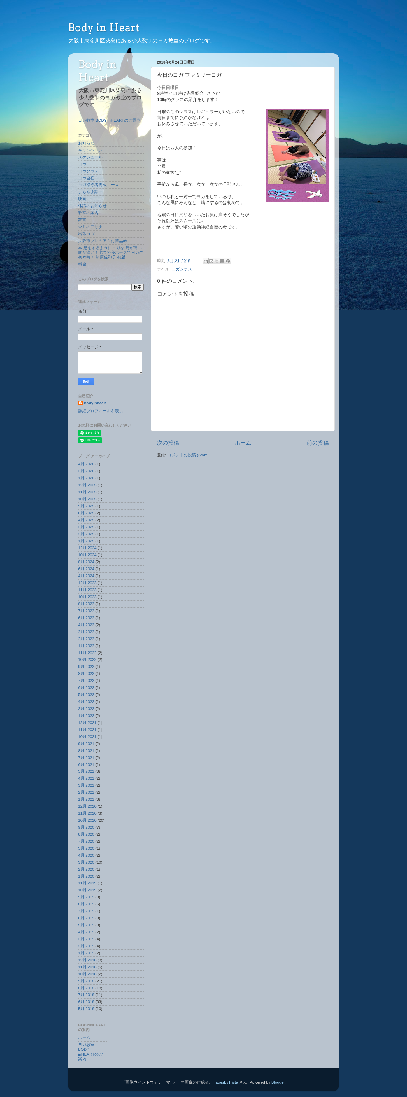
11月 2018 (87, 967)
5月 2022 (86, 694)
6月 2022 (86, 687)
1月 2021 (86, 799)
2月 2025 (86, 534)
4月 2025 (86, 520)
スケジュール (90, 157)
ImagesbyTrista (224, 1082)
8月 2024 (86, 562)
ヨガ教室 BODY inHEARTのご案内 (109, 120)
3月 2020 (86, 862)
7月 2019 (86, 911)
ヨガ (82, 164)
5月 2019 (86, 925)
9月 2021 (86, 743)
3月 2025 (86, 527)
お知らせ (86, 143)
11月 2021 (87, 729)
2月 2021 (86, 792)
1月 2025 (86, 541)
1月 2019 (86, 953)
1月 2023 (86, 646)
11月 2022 (87, 653)
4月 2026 (86, 464)
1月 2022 (86, 715)
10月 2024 (87, 555)
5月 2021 (86, 771)
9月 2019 (86, 897)
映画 (82, 199)
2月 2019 (86, 946)
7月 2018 (86, 995)
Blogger (278, 1082)
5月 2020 (86, 848)
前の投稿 (318, 443)
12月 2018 (87, 960)
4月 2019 (86, 932)
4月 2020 (86, 855)
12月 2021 (87, 722)
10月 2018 (87, 974)
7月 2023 (86, 611)
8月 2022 (86, 673)
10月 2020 (87, 820)
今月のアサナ (90, 227)
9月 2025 (86, 506)
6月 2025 (86, 513)
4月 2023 (86, 625)
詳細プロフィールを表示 (100, 411)
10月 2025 (87, 499)
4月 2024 (86, 576)
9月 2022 (86, 666)
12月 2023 (87, 583)
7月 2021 (86, 757)
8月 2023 (86, 604)
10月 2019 (87, 890)
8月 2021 (86, 750)
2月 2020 (86, 869)
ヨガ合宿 (86, 178)
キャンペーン (90, 150)
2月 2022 (86, 708)
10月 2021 (87, 736)
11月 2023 (87, 590)
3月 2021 (86, 785)
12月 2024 (87, 548)
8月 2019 (86, 904)
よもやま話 (88, 192)
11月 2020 (87, 813)
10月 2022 (87, 659)
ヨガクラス (182, 269)
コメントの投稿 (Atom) (188, 455)
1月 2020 (86, 876)
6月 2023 (86, 618)
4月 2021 (86, 778)
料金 (82, 264)
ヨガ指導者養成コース (98, 185)
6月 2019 (86, 918)
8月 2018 (86, 988)
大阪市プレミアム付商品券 (102, 241)
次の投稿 (168, 443)
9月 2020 (86, 827)
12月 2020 (87, 806)
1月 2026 (86, 478)
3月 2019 (86, 939)
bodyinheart (95, 403)
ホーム (243, 443)
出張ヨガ (86, 234)
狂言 (82, 220)
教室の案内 (88, 213)
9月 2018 (86, 981)
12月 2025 (87, 485)
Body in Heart (103, 27)
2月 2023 (86, 639)
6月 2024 (86, 569)
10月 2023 (87, 597)
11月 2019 (87, 883)
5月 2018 (86, 1009)
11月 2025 (87, 492)
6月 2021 (86, 764)
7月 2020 (86, 841)
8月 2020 (86, 834)
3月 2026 (86, 471)
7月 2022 (86, 680)
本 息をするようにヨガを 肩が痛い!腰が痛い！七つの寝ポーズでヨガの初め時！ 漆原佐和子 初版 (110, 252)
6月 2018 (86, 1002)
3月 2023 (86, 632)
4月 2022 (86, 701)
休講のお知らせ (92, 206)
